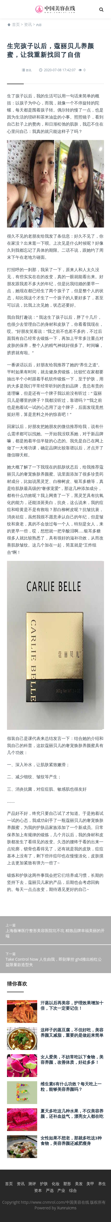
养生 (102, 1183)
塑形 (67, 1183)
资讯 (28, 24)
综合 (73, 1190)
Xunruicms (66, 1207)
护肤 (44, 1183)
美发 (79, 1183)
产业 (61, 1190)
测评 (32, 1183)
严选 (50, 1190)
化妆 (56, 1183)
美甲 (90, 1183)
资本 (38, 1190)
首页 (16, 24)
